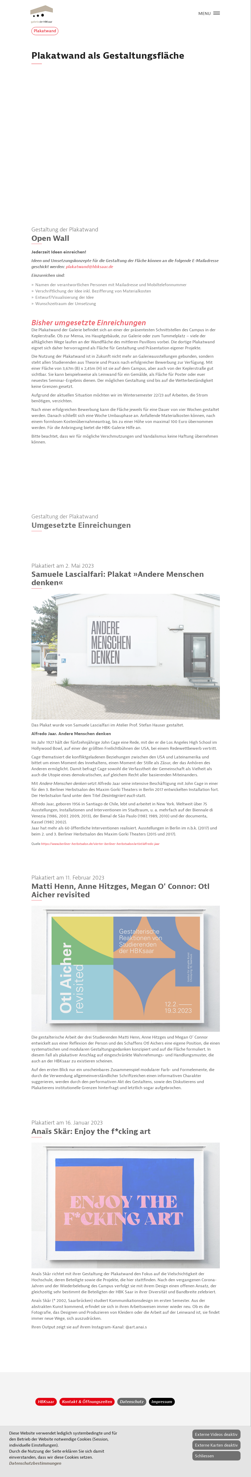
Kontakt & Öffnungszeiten (87, 1401)
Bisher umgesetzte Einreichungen (88, 323)
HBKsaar (46, 1401)
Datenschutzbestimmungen (35, 1463)
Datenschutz (132, 1401)
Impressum (162, 1401)
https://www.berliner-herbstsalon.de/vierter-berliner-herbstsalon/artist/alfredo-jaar (100, 844)
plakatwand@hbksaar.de (89, 266)
